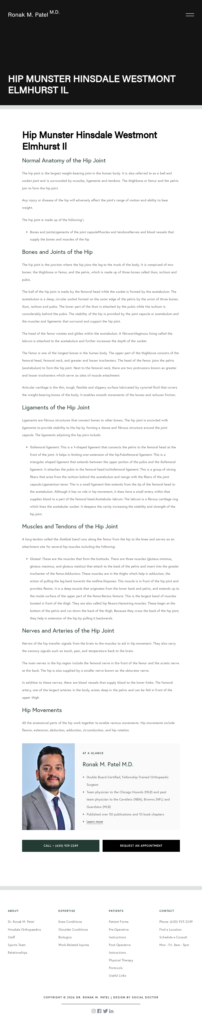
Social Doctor (145, 997)
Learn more (95, 821)
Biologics (65, 937)
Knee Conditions (70, 921)
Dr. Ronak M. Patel (21, 921)
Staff (11, 937)
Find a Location (170, 929)
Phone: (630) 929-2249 (176, 921)
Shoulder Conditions (73, 929)
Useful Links (117, 975)
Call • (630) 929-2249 (61, 846)
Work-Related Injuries (73, 945)
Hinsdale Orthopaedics (24, 929)
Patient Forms (119, 921)
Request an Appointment (141, 846)
